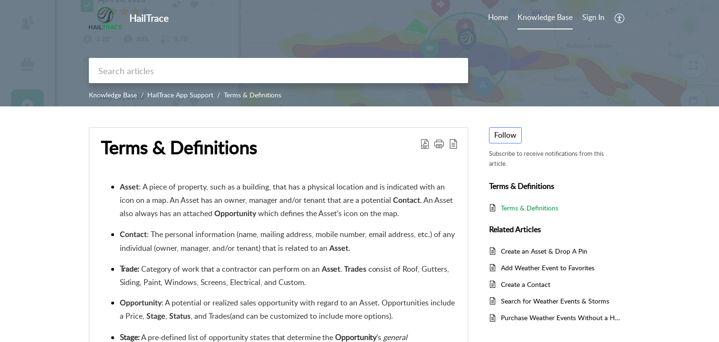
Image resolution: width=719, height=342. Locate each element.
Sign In (593, 17)
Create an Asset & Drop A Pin (544, 251)
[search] (278, 70)
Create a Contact (525, 284)
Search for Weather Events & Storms (555, 300)
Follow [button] (505, 135)
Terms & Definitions (252, 94)
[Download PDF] (425, 143)
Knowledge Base (113, 94)
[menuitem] (593, 18)
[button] (439, 143)
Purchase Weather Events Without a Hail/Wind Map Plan (561, 317)
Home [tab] (498, 17)
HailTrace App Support (180, 94)
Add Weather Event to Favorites (547, 267)
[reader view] (453, 143)
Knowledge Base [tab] (545, 17)
